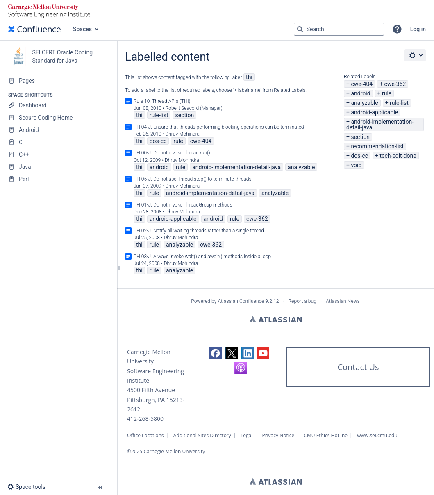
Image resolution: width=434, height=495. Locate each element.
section (360, 137)
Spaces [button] (82, 29)
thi (249, 77)
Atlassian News (343, 301)
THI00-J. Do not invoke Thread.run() (172, 153)
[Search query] (339, 29)
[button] (397, 29)
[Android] (58, 130)
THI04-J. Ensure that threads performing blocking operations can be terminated (219, 127)
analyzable (364, 103)
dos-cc (359, 155)
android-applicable (374, 112)
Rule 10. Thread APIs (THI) (162, 101)
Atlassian (276, 319)
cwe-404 (362, 84)
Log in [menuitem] (418, 29)
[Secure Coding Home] (58, 117)
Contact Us (358, 366)
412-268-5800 (145, 418)
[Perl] (58, 179)
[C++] (58, 154)
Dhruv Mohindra (182, 134)
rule (386, 93)
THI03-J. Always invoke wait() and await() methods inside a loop (202, 256)
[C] (58, 142)
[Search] (300, 29)
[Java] (58, 167)
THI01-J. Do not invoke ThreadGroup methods (183, 205)
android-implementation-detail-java (380, 124)
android (360, 93)
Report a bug (302, 301)
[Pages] (58, 81)
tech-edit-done (397, 155)
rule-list (399, 103)
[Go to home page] (34, 29)
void (356, 165)
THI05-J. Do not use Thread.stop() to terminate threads (192, 179)
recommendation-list (377, 146)
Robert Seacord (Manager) (194, 108)
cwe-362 (395, 84)
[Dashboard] (58, 105)
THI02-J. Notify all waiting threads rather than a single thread (199, 231)
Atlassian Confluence (241, 301)
